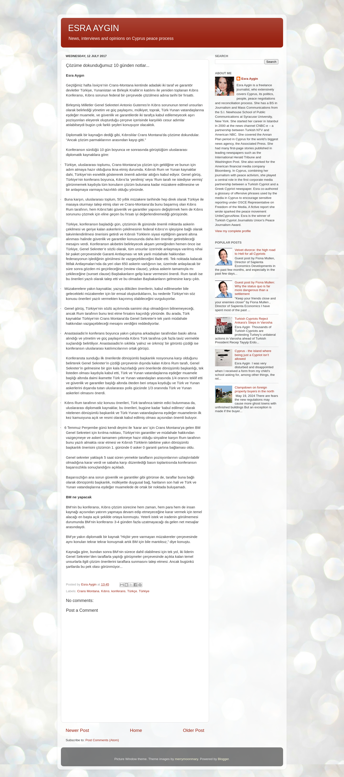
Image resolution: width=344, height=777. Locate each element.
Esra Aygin (249, 78)
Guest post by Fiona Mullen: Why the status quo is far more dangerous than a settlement (255, 288)
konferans (118, 591)
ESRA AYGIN (93, 28)
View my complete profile (233, 231)
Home (136, 730)
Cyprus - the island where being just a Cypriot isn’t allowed (253, 354)
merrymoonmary (186, 759)
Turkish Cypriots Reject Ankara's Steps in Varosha (253, 320)
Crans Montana (88, 591)
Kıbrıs (105, 591)
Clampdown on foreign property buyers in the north (254, 389)
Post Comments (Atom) (102, 740)
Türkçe (132, 591)
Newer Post (77, 730)
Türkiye (144, 591)
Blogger (223, 759)
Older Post (193, 730)
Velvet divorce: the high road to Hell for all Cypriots (255, 251)
